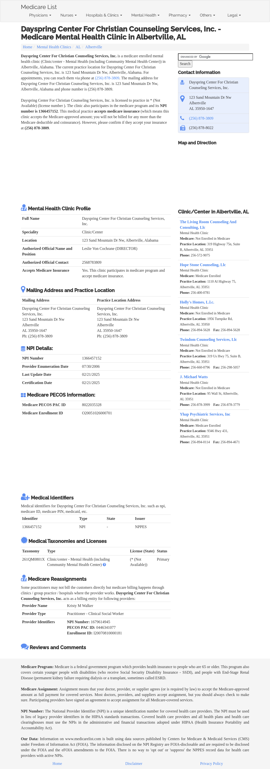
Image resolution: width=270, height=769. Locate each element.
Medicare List (39, 6)
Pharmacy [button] (180, 15)
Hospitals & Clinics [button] (104, 15)
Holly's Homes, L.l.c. (197, 302)
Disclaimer (133, 763)
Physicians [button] (40, 15)
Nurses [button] (68, 15)
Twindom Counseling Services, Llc (208, 339)
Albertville (93, 47)
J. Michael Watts (194, 377)
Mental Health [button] (145, 15)
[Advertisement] (96, 167)
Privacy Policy (211, 763)
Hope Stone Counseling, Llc (203, 265)
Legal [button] (234, 15)
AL (78, 47)
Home (27, 47)
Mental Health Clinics (54, 47)
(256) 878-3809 (107, 78)
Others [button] (207, 15)
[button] (104, 565)
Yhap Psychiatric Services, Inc (205, 414)
